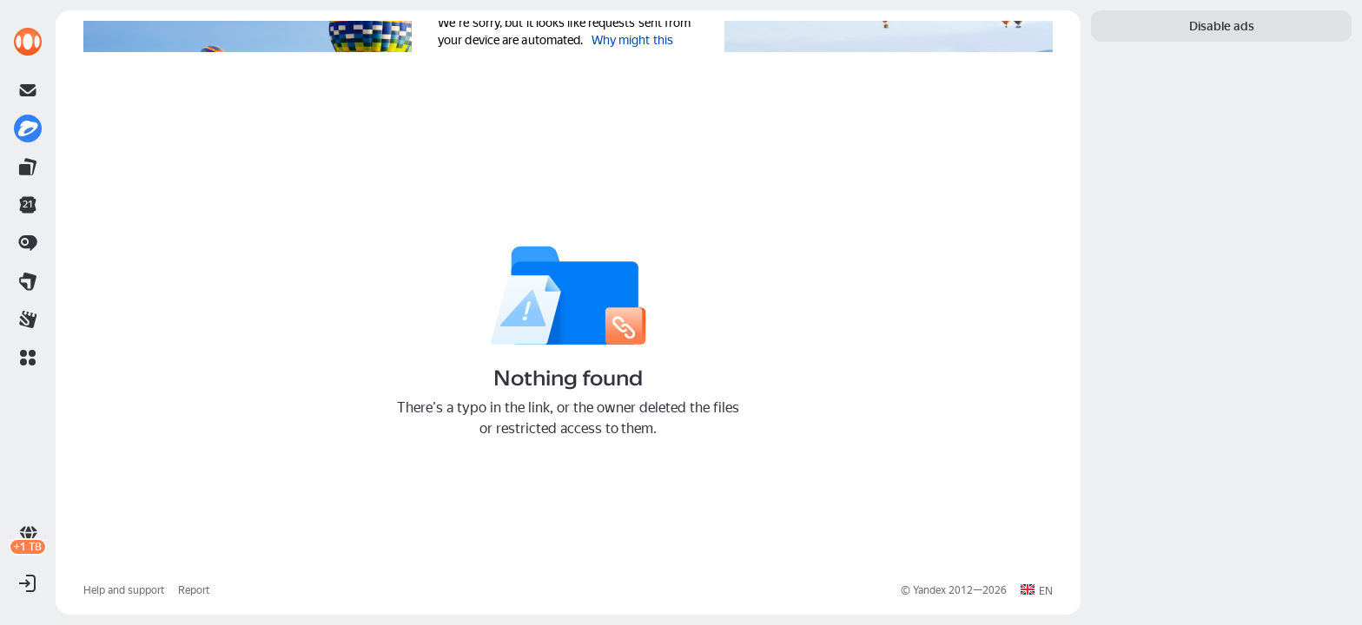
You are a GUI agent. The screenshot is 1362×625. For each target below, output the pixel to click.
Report (193, 590)
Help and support (123, 590)
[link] (28, 42)
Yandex (929, 590)
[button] (28, 358)
